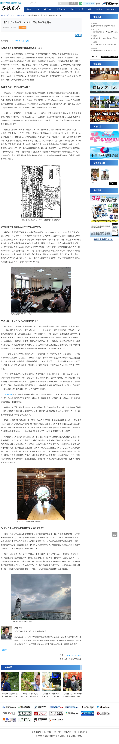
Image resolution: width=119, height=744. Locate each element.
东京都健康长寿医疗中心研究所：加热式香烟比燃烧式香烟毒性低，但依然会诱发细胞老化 (104, 51)
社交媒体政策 (79, 731)
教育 (73, 9)
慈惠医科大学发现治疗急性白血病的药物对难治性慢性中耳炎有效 (104, 26)
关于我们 (32, 3)
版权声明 (57, 731)
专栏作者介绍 (99, 163)
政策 (37, 9)
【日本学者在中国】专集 (19, 41)
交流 (81, 9)
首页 (29, 9)
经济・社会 (61, 9)
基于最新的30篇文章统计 (109, 56)
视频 (90, 9)
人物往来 (18, 15)
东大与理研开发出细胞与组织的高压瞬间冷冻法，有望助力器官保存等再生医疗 (104, 44)
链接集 (99, 9)
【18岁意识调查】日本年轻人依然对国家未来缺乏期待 (104, 32)
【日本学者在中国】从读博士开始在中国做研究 (43, 15)
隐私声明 (67, 731)
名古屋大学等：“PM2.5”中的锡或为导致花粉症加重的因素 (104, 38)
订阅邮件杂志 (89, 3)
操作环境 (47, 731)
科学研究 (48, 9)
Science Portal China (73, 655)
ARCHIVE (111, 9)
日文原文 (4, 650)
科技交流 (9, 15)
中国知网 (8, 394)
